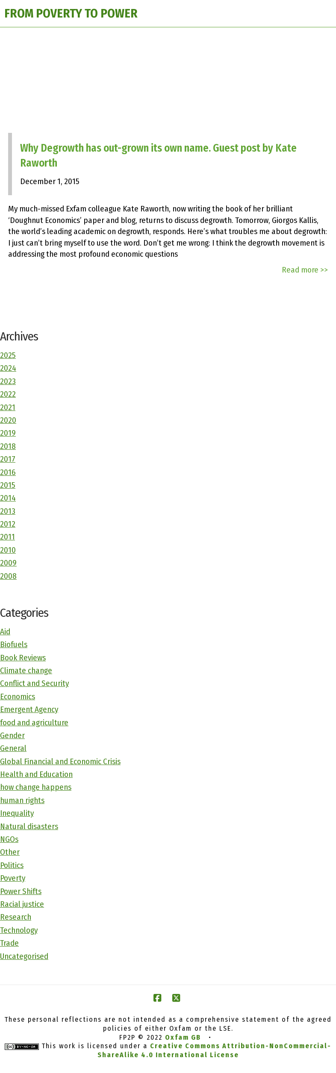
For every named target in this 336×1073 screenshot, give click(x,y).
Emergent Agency (29, 709)
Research (15, 917)
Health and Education (36, 774)
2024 (8, 368)
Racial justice (22, 904)
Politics (12, 865)
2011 (7, 537)
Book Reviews (23, 658)
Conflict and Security (34, 683)
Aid (5, 631)
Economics (17, 696)
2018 (8, 446)
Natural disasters (29, 826)
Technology (19, 930)
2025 (8, 355)
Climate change (26, 670)
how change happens (35, 787)
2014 (8, 498)
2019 (8, 433)
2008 (8, 576)
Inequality (17, 813)
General (13, 748)
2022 (8, 394)
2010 (8, 550)
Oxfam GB (183, 1037)
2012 (7, 524)
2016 (8, 472)
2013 (7, 511)
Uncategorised (24, 956)
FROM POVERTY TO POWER (71, 13)
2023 (8, 381)
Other (10, 852)
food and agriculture (34, 722)
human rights (22, 800)
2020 (8, 420)
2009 (8, 563)
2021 (7, 407)
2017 (7, 459)
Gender (12, 735)
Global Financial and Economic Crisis (60, 761)
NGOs (9, 839)
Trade (9, 943)
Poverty (12, 878)
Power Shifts (20, 891)
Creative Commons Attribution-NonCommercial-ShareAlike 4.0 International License (214, 1050)
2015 (7, 485)
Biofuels (13, 644)
